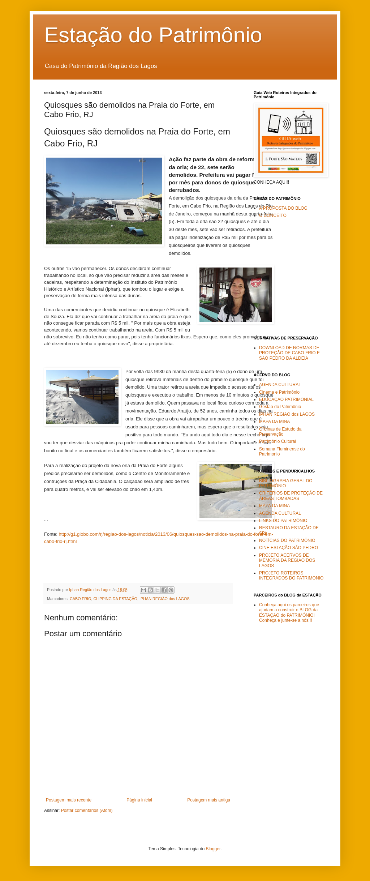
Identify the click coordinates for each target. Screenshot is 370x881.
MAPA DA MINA (274, 421)
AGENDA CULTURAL (280, 384)
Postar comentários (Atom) (87, 810)
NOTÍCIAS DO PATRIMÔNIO (287, 540)
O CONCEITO (273, 215)
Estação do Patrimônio (153, 35)
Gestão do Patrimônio (280, 406)
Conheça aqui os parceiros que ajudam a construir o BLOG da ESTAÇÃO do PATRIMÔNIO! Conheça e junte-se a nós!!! (289, 612)
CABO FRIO (80, 598)
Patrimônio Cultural (277, 441)
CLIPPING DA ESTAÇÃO (115, 598)
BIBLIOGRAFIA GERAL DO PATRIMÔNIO (286, 483)
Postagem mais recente (68, 800)
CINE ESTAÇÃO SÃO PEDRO (288, 547)
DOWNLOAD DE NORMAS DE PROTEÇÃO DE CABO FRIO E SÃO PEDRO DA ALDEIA (289, 353)
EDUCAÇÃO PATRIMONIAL (286, 399)
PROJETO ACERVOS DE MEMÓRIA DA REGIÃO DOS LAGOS (287, 560)
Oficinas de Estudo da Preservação (280, 432)
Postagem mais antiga (208, 800)
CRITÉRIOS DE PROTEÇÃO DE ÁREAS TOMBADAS (291, 496)
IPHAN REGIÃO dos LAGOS (164, 598)
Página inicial (139, 800)
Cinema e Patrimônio (279, 392)
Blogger (213, 848)
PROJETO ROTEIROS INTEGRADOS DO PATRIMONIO (291, 575)
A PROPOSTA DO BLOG (283, 208)
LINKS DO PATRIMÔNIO (283, 520)
